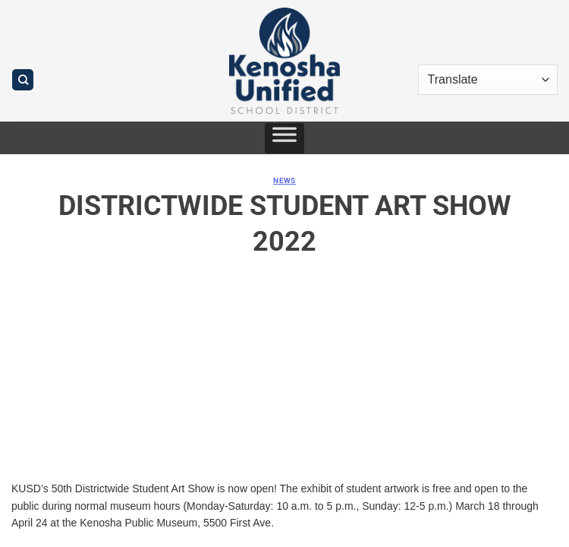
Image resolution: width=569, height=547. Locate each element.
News (284, 180)
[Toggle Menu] (284, 138)
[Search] (22, 80)
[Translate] (488, 80)
